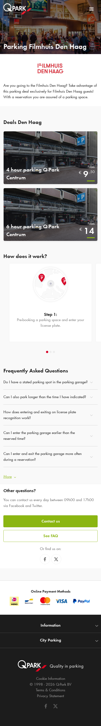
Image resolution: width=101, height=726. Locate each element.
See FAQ (50, 535)
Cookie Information (50, 678)
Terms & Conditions (50, 689)
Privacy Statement (50, 695)
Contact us (50, 521)
